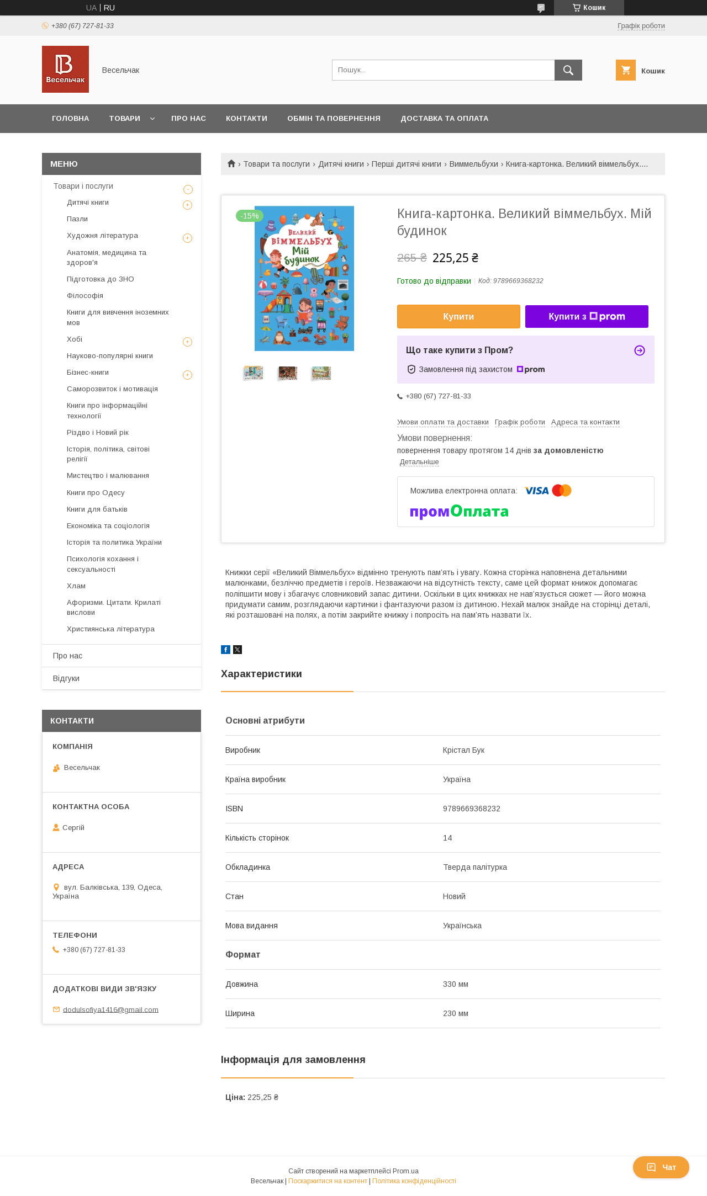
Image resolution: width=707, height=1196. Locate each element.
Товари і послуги (83, 186)
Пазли (77, 219)
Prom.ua (406, 1171)
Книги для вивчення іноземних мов (118, 317)
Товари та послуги (276, 164)
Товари (124, 118)
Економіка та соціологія (108, 526)
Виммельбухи (474, 164)
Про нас (188, 118)
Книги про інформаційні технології (107, 410)
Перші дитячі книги (406, 164)
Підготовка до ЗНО (100, 279)
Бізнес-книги (88, 372)
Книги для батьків (97, 509)
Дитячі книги (341, 164)
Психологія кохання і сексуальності (103, 564)
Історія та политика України (114, 542)
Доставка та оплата (444, 118)
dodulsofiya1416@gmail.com (111, 1009)
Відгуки (66, 678)
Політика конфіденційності (414, 1181)
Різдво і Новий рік (98, 432)
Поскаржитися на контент (327, 1181)
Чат (661, 1167)
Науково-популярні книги (110, 356)
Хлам (76, 586)
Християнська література (111, 629)
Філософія (85, 295)
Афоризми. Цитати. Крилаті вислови (114, 607)
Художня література (102, 235)
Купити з (586, 317)
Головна (70, 118)
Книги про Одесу (96, 492)
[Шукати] (568, 70)
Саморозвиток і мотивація (112, 389)
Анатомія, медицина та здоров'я (106, 257)
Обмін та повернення (334, 118)
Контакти (246, 118)
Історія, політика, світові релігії (108, 454)
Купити (459, 316)
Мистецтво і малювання (108, 475)
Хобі (74, 339)
